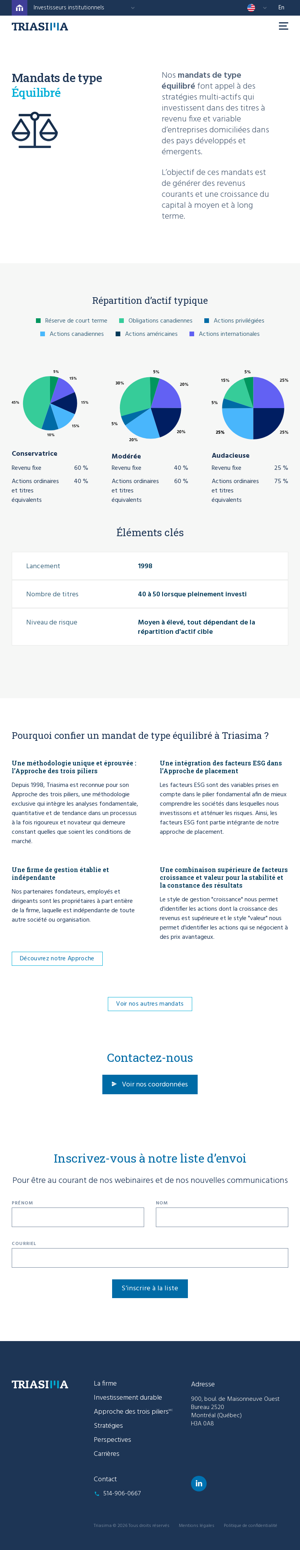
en (281, 7)
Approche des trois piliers (133, 1412)
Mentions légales (196, 1526)
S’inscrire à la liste (150, 1288)
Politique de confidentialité (250, 1526)
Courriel (24, 1244)
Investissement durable (128, 1398)
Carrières (107, 1454)
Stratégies (108, 1426)
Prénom (22, 1203)
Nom (162, 1203)
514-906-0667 (122, 1494)
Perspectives (112, 1440)
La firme (105, 1383)
